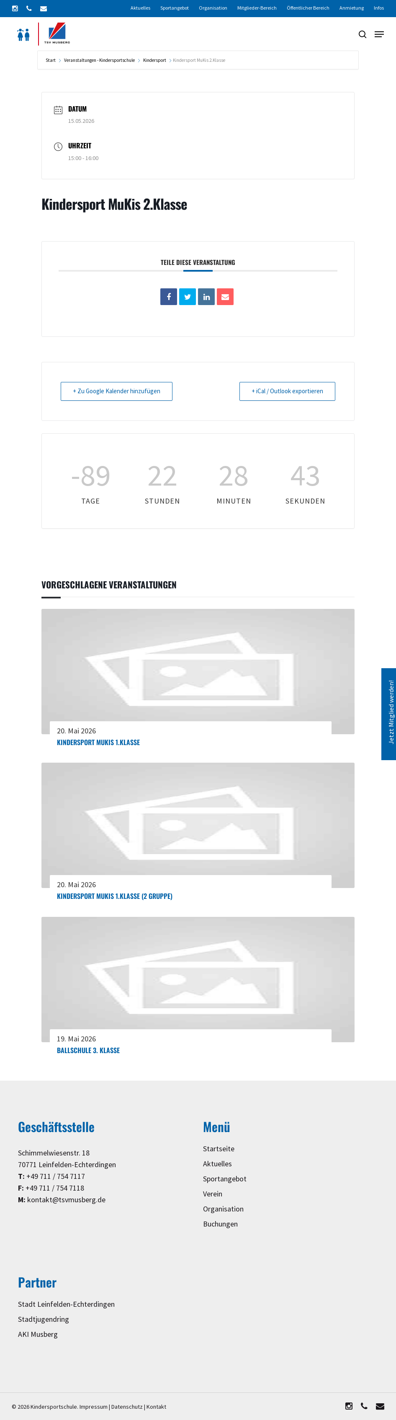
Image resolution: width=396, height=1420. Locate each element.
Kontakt (156, 1406)
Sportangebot (225, 1179)
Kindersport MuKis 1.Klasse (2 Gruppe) (114, 896)
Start (51, 60)
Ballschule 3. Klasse (88, 1050)
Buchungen (220, 1224)
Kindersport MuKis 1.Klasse (98, 742)
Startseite (218, 1149)
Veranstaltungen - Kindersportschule (99, 60)
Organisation (223, 1209)
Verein (212, 1194)
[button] (379, 34)
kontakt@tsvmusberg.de (66, 1200)
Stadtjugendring (43, 1319)
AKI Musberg (38, 1334)
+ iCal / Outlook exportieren (287, 391)
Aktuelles (217, 1164)
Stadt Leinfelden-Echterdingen (66, 1304)
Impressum (94, 1406)
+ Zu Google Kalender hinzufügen (116, 391)
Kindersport (154, 60)
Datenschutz (127, 1406)
